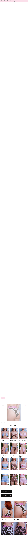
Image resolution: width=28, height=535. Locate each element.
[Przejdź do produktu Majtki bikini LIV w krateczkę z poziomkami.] (23, 448)
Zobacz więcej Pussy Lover (6, 495)
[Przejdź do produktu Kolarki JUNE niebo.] (5, 479)
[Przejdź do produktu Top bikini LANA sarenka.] (14, 433)
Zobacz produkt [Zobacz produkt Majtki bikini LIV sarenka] (17, 453)
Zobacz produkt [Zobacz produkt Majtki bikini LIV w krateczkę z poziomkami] (26, 453)
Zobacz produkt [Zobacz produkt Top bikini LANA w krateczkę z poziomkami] (26, 437)
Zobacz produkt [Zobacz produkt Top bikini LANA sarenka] (17, 437)
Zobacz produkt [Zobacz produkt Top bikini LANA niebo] (8, 437)
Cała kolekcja (15, 425)
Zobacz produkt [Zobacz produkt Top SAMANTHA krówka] (12, 516)
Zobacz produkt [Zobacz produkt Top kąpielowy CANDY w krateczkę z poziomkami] (26, 468)
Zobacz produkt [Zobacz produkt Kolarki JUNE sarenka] (17, 483)
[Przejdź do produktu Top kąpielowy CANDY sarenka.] (14, 464)
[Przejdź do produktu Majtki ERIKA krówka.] (14, 412)
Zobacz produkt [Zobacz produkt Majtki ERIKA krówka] (25, 420)
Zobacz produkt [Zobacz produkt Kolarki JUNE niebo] (8, 483)
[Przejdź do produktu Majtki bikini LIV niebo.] (5, 448)
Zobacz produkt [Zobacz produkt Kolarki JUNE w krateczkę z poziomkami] (26, 483)
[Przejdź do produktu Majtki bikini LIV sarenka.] (14, 448)
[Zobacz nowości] (3, 398)
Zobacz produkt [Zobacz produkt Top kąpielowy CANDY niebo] (8, 468)
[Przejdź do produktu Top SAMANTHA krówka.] (7, 509)
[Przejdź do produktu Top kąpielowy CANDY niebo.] (5, 464)
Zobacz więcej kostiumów (6, 491)
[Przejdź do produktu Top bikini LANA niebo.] (5, 433)
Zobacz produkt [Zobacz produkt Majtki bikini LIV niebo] (8, 453)
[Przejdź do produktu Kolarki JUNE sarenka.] (14, 479)
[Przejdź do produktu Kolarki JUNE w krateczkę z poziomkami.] (23, 479)
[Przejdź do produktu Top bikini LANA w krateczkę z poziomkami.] (23, 433)
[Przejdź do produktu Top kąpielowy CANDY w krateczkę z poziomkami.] (23, 464)
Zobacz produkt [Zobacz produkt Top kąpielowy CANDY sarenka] (17, 468)
